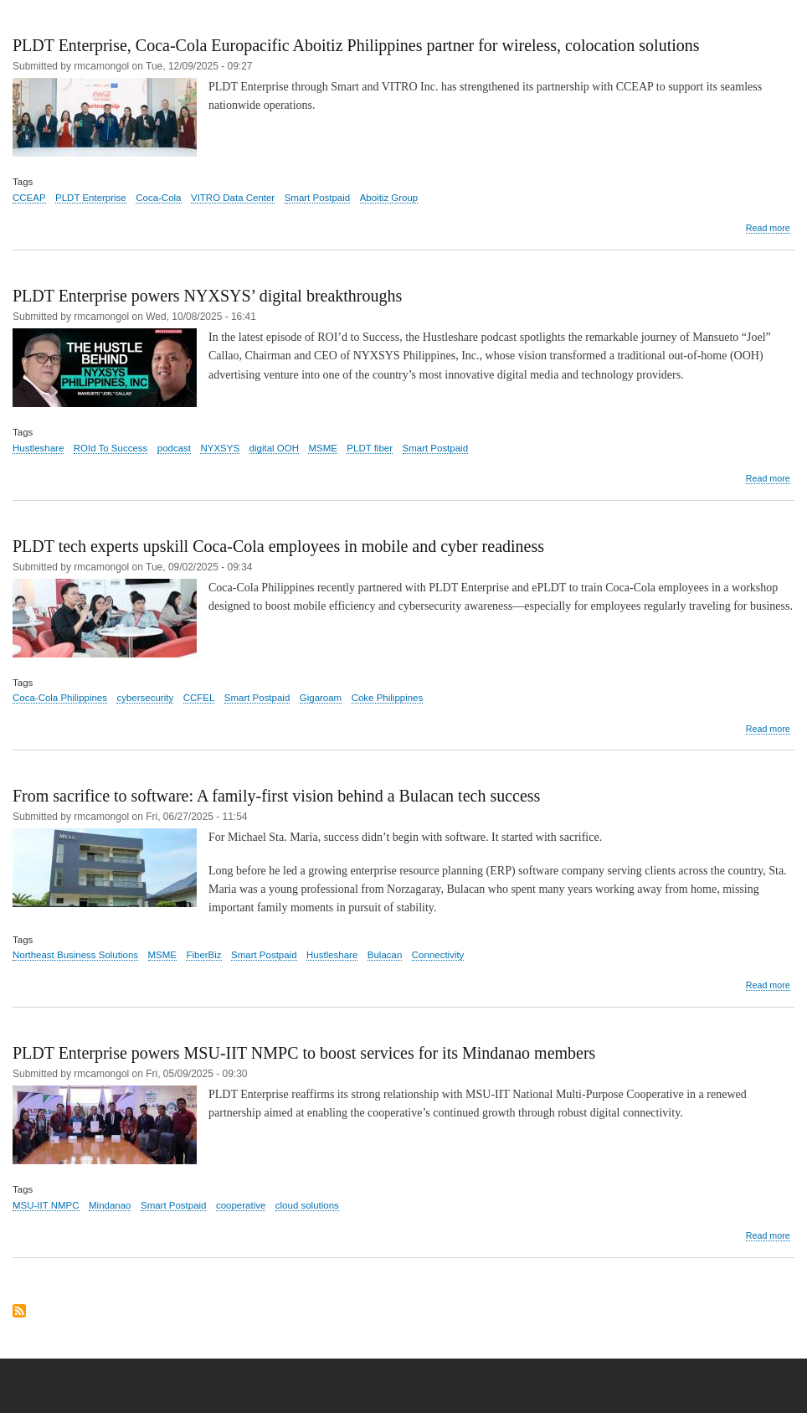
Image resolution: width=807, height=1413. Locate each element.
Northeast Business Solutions (75, 955)
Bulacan (385, 955)
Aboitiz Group (389, 198)
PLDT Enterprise (90, 198)
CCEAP (29, 198)
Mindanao (110, 1205)
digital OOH (274, 448)
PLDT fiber (370, 448)
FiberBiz (203, 955)
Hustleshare (38, 448)
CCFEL (199, 698)
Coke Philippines (388, 698)
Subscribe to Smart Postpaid (19, 1312)
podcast (174, 448)
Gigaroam (321, 698)
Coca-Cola (158, 198)
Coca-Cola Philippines (60, 698)
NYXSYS (219, 448)
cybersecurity (144, 698)
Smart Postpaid (318, 198)
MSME (322, 448)
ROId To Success (111, 448)
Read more (768, 228)
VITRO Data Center (233, 198)
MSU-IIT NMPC (46, 1205)
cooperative (240, 1205)
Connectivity (438, 955)
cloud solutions (307, 1205)
